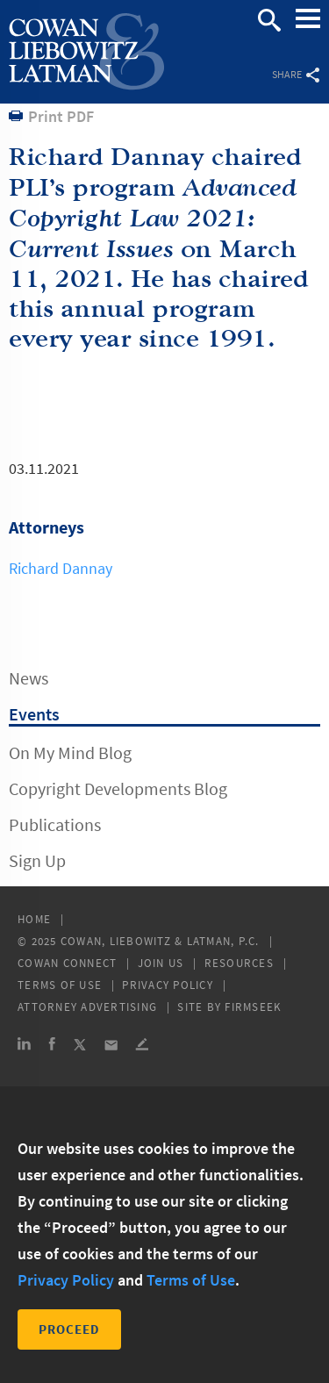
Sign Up (37, 860)
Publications (55, 824)
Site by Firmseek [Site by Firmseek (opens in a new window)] (229, 1007)
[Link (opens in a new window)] (24, 1046)
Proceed (69, 1329)
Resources (239, 963)
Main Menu (308, 27)
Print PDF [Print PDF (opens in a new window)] (61, 116)
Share (295, 74)
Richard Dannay (60, 568)
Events (34, 714)
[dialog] (164, 1234)
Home (34, 919)
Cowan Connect (67, 963)
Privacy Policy (167, 985)
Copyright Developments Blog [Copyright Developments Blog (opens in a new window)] (118, 788)
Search (269, 20)
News (28, 678)
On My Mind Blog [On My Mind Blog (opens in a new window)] (70, 752)
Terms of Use (60, 985)
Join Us (161, 963)
